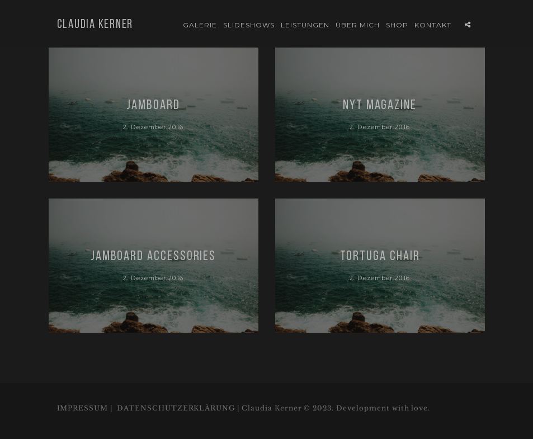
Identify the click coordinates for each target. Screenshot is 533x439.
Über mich (358, 25)
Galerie (200, 25)
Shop (397, 25)
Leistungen (305, 25)
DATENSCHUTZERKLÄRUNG (176, 408)
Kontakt (432, 25)
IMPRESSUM (83, 408)
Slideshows (249, 25)
